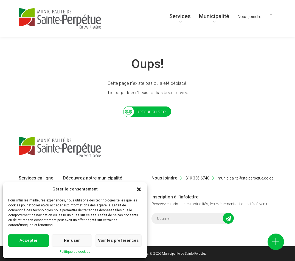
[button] (139, 189)
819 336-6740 (194, 178)
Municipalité (214, 16)
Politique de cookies (75, 252)
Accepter (28, 240)
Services (180, 16)
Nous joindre (249, 16)
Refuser (72, 240)
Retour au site (151, 111)
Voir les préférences (118, 240)
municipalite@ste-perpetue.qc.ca (243, 178)
